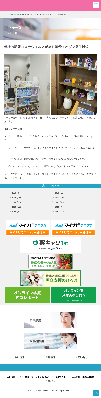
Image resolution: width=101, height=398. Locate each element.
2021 (59, 203)
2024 (16, 199)
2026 (16, 194)
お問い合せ (81, 358)
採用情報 (50, 358)
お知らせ (17, 14)
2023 (59, 199)
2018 (16, 213)
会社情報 (20, 358)
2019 (59, 208)
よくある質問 (75, 379)
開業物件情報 (90, 379)
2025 (59, 194)
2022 (16, 203)
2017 (59, 213)
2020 (16, 208)
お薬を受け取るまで (44, 379)
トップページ (7, 14)
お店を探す (61, 379)
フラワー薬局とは (23, 379)
